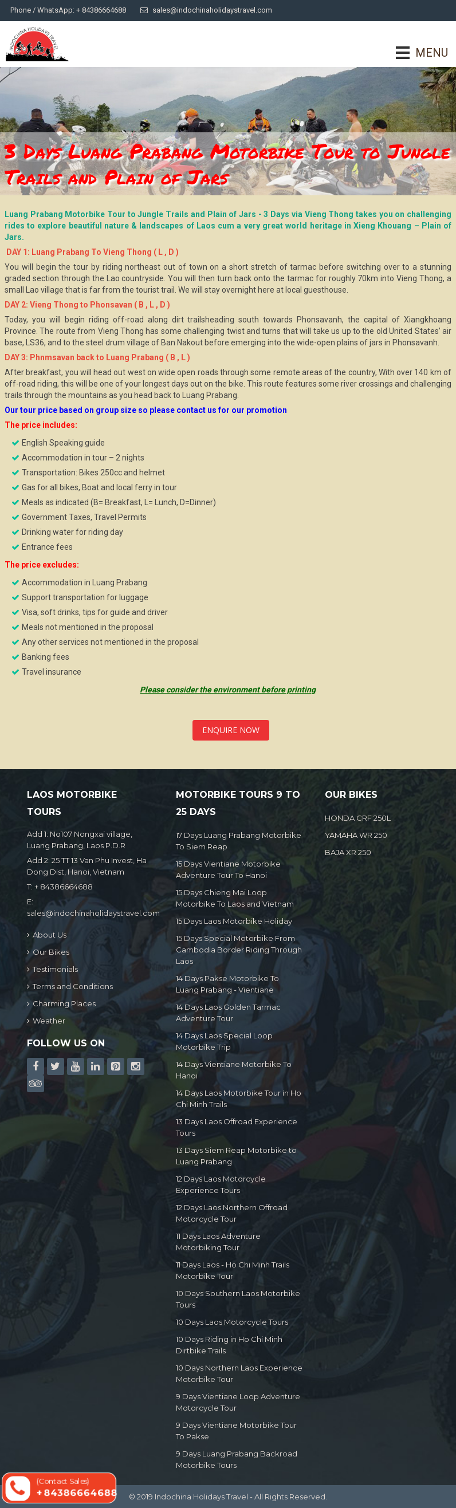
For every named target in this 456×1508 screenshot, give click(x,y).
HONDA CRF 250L (358, 817)
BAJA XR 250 (348, 852)
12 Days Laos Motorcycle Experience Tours (221, 1184)
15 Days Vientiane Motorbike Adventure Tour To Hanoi (228, 869)
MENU (415, 53)
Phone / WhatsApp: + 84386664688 (68, 10)
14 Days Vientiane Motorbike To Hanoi (234, 1070)
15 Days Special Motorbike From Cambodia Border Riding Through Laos (239, 950)
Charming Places (61, 1003)
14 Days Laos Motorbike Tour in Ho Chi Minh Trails (238, 1098)
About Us (46, 934)
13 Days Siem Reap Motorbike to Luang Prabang (236, 1155)
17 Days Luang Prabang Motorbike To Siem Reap (238, 840)
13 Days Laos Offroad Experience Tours (236, 1127)
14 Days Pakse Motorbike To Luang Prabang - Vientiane (227, 984)
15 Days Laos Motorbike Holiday (234, 921)
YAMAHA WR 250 (356, 835)
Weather (46, 1020)
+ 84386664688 (63, 886)
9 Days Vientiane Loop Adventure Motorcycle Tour (238, 1402)
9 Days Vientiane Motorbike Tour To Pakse (236, 1430)
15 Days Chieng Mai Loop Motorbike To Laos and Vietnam (235, 898)
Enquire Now (231, 730)
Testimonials (52, 969)
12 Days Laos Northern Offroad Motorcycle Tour (232, 1213)
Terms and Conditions (70, 986)
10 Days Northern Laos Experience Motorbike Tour (239, 1373)
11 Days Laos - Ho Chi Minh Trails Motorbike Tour (232, 1270)
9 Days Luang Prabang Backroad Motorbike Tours (236, 1459)
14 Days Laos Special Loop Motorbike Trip (224, 1041)
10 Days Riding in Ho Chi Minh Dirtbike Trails (229, 1344)
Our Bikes (48, 951)
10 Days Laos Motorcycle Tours (232, 1321)
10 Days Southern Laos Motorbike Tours (238, 1299)
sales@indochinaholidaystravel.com (206, 10)
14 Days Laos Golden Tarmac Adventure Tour (228, 1012)
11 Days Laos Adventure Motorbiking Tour (218, 1241)
